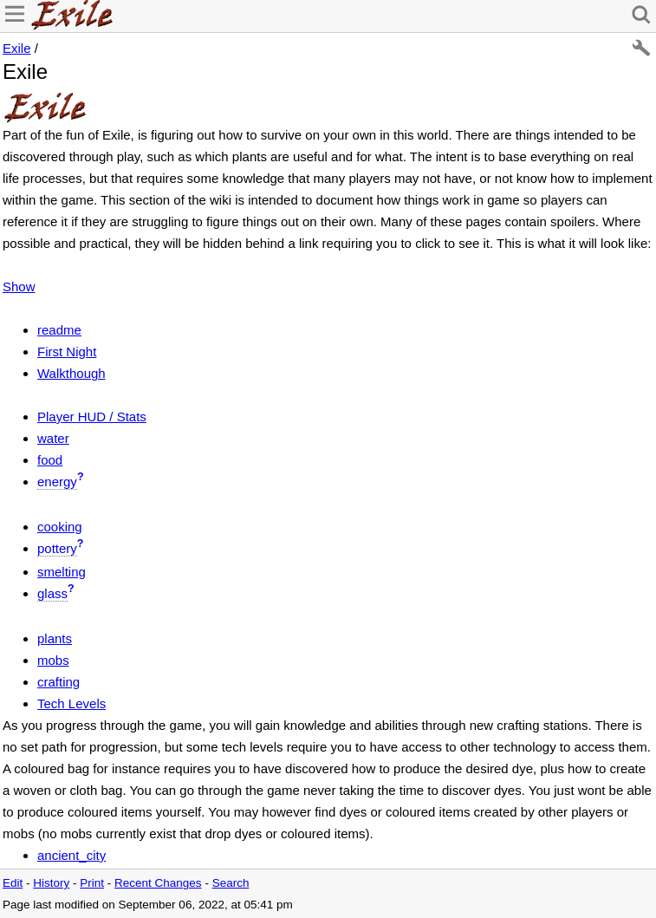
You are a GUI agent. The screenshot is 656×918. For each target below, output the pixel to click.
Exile (17, 48)
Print (92, 882)
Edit (13, 882)
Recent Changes (158, 882)
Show (19, 286)
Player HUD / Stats (91, 416)
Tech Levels (71, 703)
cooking (59, 526)
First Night (66, 351)
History (51, 882)
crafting (58, 681)
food (49, 459)
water (53, 438)
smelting (61, 571)
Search (231, 882)
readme (59, 329)
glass (52, 593)
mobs (53, 660)
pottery (57, 548)
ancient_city (71, 855)
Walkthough (71, 373)
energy (57, 481)
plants (54, 638)
